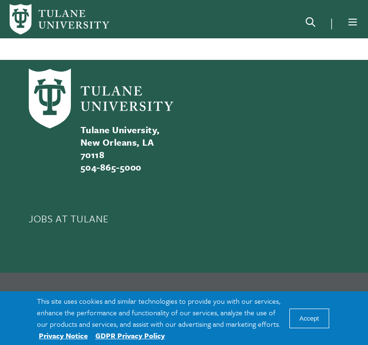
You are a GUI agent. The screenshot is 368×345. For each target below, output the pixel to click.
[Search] (310, 24)
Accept (309, 318)
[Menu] (352, 22)
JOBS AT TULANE (68, 218)
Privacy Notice (63, 335)
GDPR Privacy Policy (130, 335)
